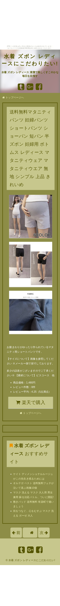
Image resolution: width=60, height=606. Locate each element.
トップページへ (13, 97)
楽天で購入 (30, 402)
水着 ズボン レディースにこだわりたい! (31, 560)
